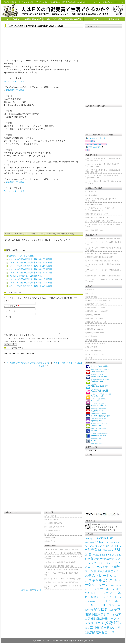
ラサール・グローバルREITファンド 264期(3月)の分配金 (104, 280)
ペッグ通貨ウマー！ (94, 382)
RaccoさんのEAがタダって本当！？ (97, 367)
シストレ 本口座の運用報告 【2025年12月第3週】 (30, 266)
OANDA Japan (18, 234)
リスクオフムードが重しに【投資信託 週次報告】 (103, 265)
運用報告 (101, 632)
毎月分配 (96, 628)
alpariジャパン (90, 539)
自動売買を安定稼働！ (96, 436)
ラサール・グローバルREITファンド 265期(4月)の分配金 (104, 249)
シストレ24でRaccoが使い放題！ (98, 416)
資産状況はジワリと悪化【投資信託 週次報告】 (104, 276)
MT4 (10, 234)
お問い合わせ (108, 2)
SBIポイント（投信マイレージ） (99, 300)
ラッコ (102, 597)
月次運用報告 (92, 336)
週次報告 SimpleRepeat (95, 333)
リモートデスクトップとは (96, 354)
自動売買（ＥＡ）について (96, 304)
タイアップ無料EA (12, 19)
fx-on (106, 545)
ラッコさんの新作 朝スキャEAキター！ (98, 387)
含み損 (110, 610)
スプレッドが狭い (30, 234)
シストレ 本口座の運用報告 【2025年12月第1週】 (30, 273)
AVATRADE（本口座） (97, 138)
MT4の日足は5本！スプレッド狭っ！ (97, 421)
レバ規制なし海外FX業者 (53, 19)
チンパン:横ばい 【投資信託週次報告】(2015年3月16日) (104, 182)
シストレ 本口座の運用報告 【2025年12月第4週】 (30, 262)
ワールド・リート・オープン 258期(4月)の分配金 (104, 243)
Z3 (88, 150)
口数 (104, 609)
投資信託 (90, 290)
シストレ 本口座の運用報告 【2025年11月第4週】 (30, 283)
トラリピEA (93, 19)
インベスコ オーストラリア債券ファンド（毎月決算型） (103, 567)
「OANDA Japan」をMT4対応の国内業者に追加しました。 (36, 26)
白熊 (118, 627)
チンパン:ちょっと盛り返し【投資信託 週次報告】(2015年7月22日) (103, 171)
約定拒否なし (71, 234)
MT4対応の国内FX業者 (32, 19)
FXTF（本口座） (94, 147)
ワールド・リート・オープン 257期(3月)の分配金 (104, 271)
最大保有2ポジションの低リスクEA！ (98, 377)
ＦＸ (111, 632)
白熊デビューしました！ (96, 372)
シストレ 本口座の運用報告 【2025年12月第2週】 (30, 269)
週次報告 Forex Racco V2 (96, 318)
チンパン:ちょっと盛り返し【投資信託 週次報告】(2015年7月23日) (103, 159)
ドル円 (111, 585)
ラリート (111, 597)
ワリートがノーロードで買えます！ (97, 431)
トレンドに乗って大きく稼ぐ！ (96, 402)
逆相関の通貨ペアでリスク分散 (96, 406)
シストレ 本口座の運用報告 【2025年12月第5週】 (30, 259)
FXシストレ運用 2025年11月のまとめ (25, 276)
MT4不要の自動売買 (73, 19)
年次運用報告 (92, 340)
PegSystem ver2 (109, 550)
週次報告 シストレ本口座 (96, 308)
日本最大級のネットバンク (95, 441)
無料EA (108, 628)
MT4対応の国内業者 (15, 90)
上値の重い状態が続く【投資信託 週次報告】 (103, 261)
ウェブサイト (10, 311)
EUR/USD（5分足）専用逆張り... (97, 397)
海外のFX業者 (92, 347)
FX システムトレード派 (14, 81)
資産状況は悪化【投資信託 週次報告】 (101, 257)
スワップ (41, 234)
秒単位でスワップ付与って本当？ (96, 426)
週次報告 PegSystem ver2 (96, 322)
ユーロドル (91, 589)
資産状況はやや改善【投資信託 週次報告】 (102, 253)
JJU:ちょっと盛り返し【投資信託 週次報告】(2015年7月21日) (103, 177)
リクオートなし (50, 234)
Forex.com (104, 542)
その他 (89, 358)
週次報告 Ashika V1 (94, 315)
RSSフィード (119, 2)
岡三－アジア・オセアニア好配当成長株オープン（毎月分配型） (103, 619)
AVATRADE (105, 538)
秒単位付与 (61, 234)
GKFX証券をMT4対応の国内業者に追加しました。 (28, 366)
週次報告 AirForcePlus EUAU (97, 325)
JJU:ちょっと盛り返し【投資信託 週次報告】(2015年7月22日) (103, 165)
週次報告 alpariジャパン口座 (97, 311)
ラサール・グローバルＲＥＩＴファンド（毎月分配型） (103, 593)
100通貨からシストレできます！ (96, 411)
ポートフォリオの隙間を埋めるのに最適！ (99, 392)
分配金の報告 (92, 297)
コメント (8, 317)
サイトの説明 (51, 516)
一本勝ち (91, 141)
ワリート (102, 601)
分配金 (95, 609)
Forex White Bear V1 (93, 546)
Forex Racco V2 (115, 542)
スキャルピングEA (102, 580)
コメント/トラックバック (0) (57, 240)
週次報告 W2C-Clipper (95, 329)
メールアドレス (11, 306)
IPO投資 (90, 293)
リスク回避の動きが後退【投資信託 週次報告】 (104, 238)
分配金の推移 (114, 19)
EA (96, 542)
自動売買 (90, 632)
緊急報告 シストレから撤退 (21, 256)
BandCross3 (89, 542)
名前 (6, 300)
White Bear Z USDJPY (97, 144)
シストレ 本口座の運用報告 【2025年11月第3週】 (30, 286)
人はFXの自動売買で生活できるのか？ (16, 2)
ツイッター (98, 2)
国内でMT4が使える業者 (39, 2)
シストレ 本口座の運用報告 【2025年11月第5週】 (30, 279)
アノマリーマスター (103, 563)
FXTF (113, 545)
